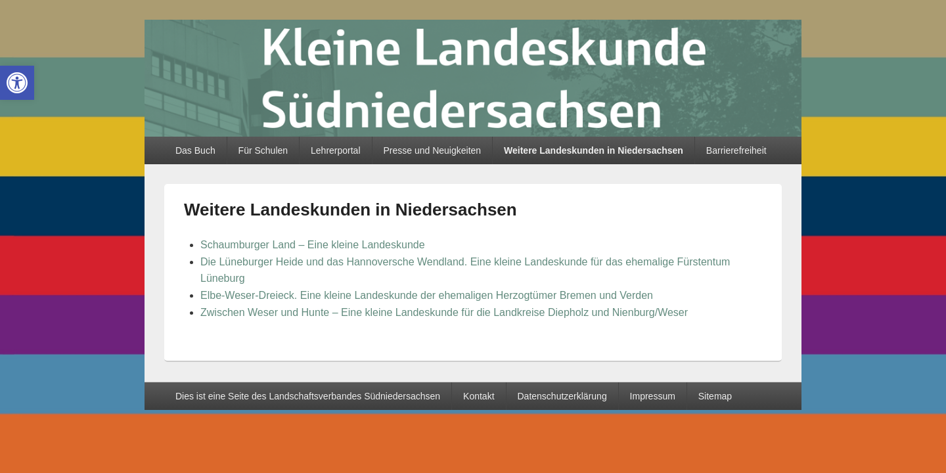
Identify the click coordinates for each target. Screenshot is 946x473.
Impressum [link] (652, 396)
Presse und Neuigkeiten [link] (432, 150)
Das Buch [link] (195, 150)
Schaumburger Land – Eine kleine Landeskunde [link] (312, 244)
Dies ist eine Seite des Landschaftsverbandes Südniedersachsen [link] (307, 396)
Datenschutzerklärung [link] (561, 396)
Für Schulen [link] (263, 150)
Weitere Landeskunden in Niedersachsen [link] (593, 150)
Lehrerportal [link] (336, 150)
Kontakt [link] (478, 396)
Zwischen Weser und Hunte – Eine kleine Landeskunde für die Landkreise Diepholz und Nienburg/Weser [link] (444, 312)
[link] (17, 83)
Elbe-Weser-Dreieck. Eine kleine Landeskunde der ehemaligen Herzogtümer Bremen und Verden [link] (426, 295)
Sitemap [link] (715, 396)
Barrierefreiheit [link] (736, 150)
